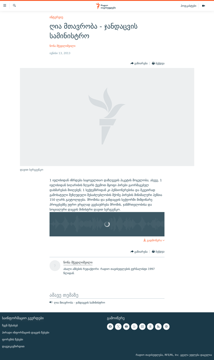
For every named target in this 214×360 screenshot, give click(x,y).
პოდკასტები (188, 5)
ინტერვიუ (56, 17)
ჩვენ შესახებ (10, 325)
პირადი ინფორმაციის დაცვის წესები (25, 332)
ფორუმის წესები (12, 339)
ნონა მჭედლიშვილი (62, 46)
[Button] (139, 63)
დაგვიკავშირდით (13, 346)
